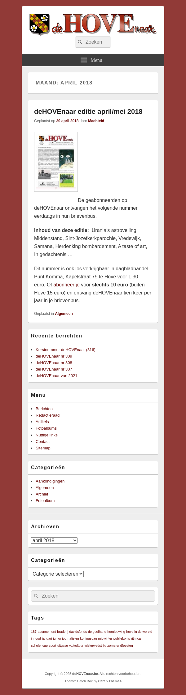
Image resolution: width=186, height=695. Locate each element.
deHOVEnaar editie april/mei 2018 (88, 111)
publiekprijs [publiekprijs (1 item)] (121, 638)
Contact (43, 441)
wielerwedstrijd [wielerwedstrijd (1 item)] (95, 645)
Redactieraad (48, 415)
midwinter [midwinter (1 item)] (105, 638)
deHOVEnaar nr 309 (54, 356)
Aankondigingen (50, 481)
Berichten (44, 408)
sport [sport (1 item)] (52, 645)
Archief (42, 494)
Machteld (96, 121)
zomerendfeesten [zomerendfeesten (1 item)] (120, 645)
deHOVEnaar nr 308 (54, 362)
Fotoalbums (46, 428)
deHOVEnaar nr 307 (54, 369)
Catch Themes (110, 681)
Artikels (42, 421)
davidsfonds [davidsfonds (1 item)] (78, 631)
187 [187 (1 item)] (34, 631)
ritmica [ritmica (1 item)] (136, 638)
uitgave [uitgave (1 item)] (62, 645)
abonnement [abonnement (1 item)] (47, 631)
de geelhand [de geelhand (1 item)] (97, 631)
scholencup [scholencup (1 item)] (39, 645)
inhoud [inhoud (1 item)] (36, 638)
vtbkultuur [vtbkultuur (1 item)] (76, 645)
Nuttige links (47, 435)
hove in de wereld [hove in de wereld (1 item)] (139, 631)
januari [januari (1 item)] (47, 638)
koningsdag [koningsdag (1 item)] (88, 638)
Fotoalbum (45, 500)
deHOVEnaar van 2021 (56, 375)
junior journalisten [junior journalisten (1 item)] (66, 638)
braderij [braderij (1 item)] (62, 631)
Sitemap (43, 448)
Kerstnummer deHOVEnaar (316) (65, 349)
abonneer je (66, 284)
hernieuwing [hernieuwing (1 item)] (116, 631)
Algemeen (64, 313)
